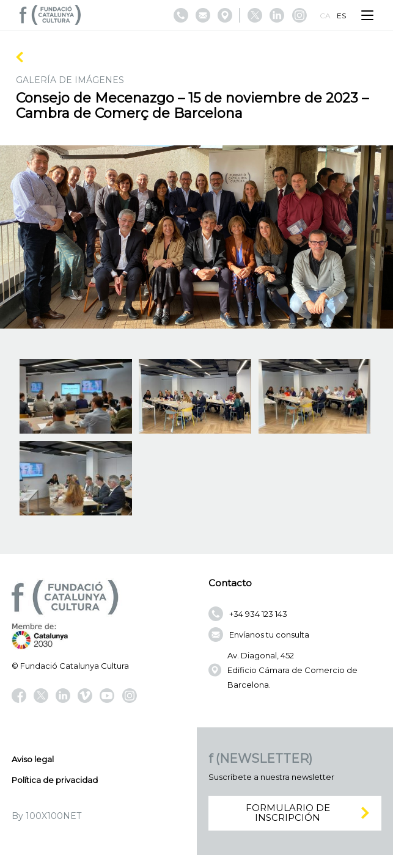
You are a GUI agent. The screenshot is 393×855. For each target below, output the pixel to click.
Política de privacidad (55, 780)
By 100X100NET (46, 815)
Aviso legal (33, 759)
